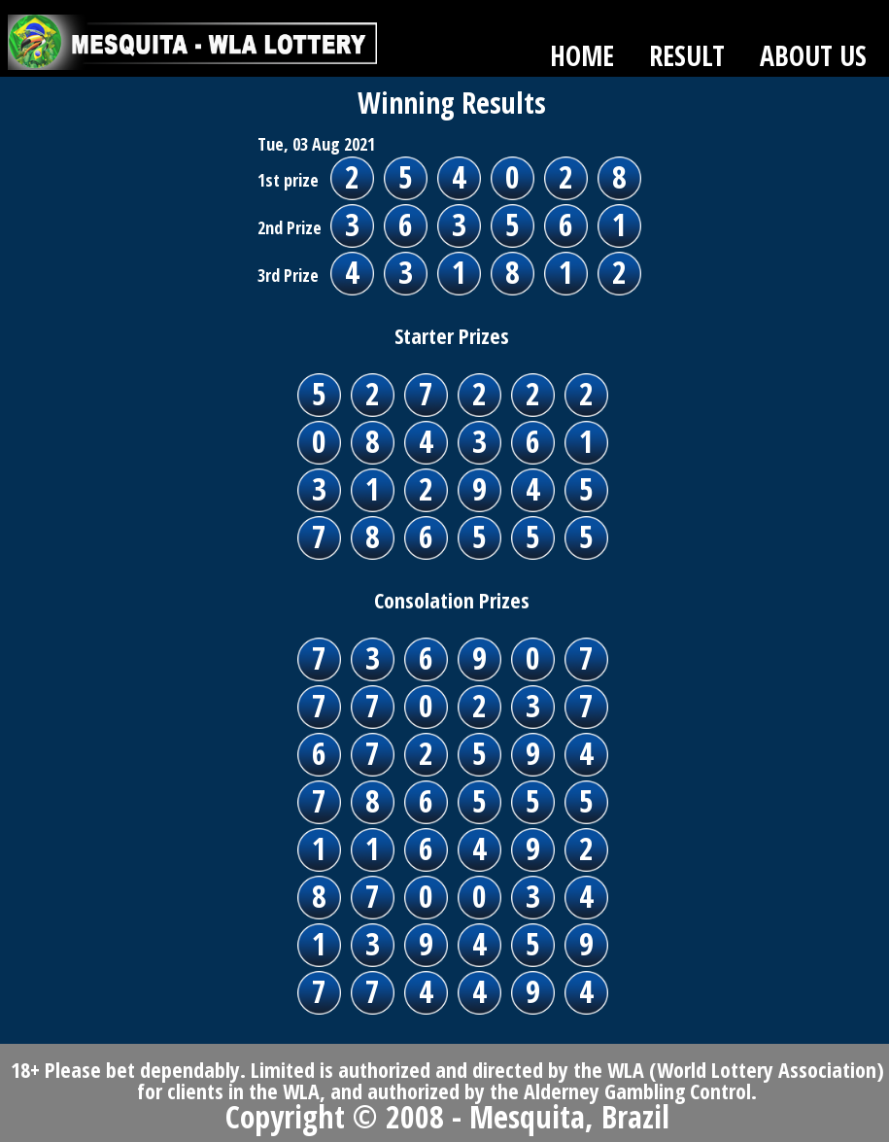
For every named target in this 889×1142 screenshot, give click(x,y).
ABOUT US (813, 55)
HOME (582, 55)
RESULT (687, 55)
